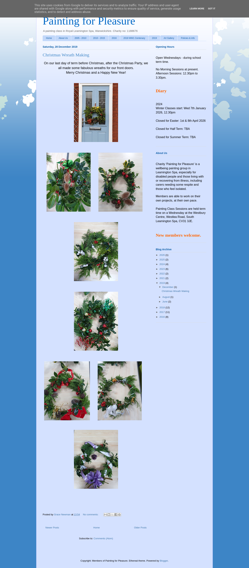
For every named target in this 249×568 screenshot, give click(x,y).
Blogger (164, 560)
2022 (162, 273)
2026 (162, 255)
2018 (162, 307)
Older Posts (140, 527)
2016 (114, 38)
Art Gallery (169, 38)
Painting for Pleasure (89, 21)
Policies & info (188, 38)
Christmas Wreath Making (66, 54)
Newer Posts (52, 527)
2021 (162, 278)
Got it (211, 8)
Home (49, 38)
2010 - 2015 (99, 38)
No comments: (91, 514)
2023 (162, 269)
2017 (162, 312)
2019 (154, 38)
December (168, 287)
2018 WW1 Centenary (134, 38)
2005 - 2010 (80, 38)
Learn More (197, 8)
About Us (63, 38)
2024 (162, 264)
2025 (162, 259)
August (166, 297)
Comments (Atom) (103, 538)
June (165, 301)
